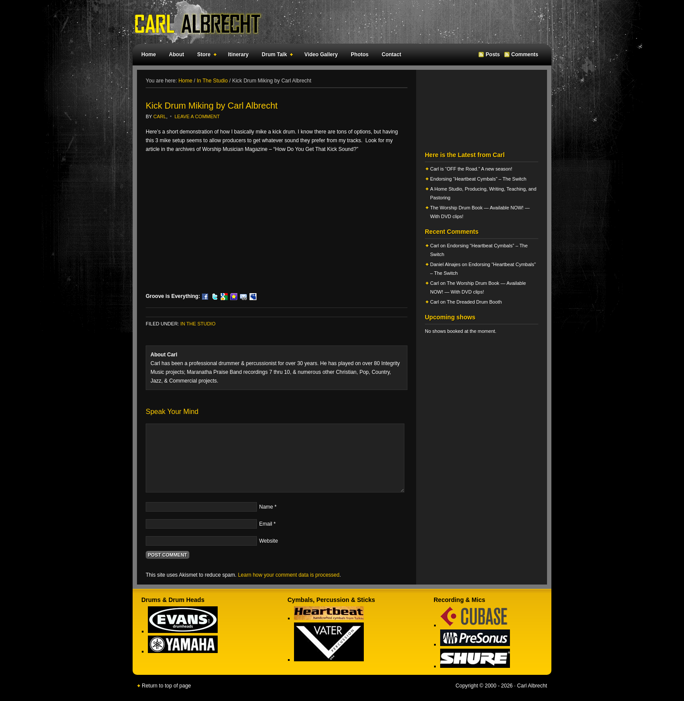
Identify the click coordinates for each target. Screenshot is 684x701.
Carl (160, 116)
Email (265, 524)
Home (148, 54)
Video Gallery (321, 54)
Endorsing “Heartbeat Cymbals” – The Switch (478, 178)
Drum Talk (275, 55)
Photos (360, 54)
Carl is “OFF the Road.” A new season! (471, 168)
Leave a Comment (197, 116)
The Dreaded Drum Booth (474, 301)
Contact (391, 54)
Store (205, 55)
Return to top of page (166, 686)
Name (266, 507)
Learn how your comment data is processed (288, 575)
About (176, 54)
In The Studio (197, 323)
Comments (524, 54)
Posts (493, 54)
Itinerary (238, 54)
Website (268, 541)
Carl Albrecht (338, 22)
